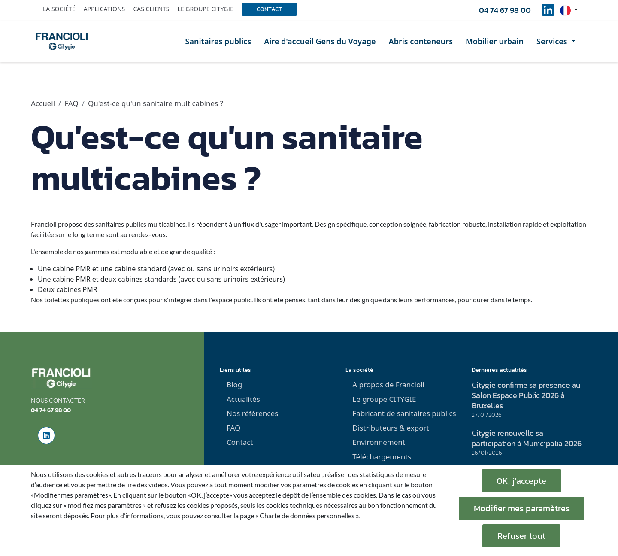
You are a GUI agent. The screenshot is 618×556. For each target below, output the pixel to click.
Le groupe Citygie (205, 9)
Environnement (378, 442)
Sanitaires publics (218, 41)
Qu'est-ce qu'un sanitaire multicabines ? (155, 103)
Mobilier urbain (495, 41)
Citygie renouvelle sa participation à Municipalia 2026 (527, 438)
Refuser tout (521, 535)
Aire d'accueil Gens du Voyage (320, 41)
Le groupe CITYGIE (384, 399)
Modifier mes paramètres (522, 508)
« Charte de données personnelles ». (307, 515)
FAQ (71, 103)
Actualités (243, 399)
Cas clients (151, 9)
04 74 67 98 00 (505, 10)
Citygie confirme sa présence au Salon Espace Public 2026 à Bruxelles (526, 395)
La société (59, 9)
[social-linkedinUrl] (548, 12)
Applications (104, 9)
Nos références (252, 413)
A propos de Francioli (388, 384)
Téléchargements (381, 457)
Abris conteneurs (421, 41)
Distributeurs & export (390, 428)
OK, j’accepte (521, 480)
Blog (234, 384)
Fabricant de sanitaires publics (404, 413)
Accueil (43, 103)
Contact (269, 9)
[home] (62, 41)
